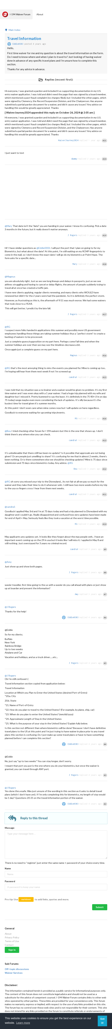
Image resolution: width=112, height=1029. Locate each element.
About (39, 14)
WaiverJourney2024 (68, 140)
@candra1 (10, 506)
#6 (105, 617)
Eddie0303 (18, 44)
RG (76, 418)
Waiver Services (14, 972)
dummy (74, 158)
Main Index (12, 30)
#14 (104, 418)
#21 (104, 140)
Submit (100, 907)
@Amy (8, 561)
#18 (104, 264)
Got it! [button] (102, 1020)
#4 (105, 744)
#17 (104, 314)
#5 (105, 663)
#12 (104, 469)
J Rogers (72, 235)
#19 (104, 235)
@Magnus (10, 276)
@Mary (8, 225)
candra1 (73, 377)
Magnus (73, 355)
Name (8, 868)
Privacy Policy (12, 937)
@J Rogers (10, 606)
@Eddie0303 (43, 247)
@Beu (8, 430)
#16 (104, 355)
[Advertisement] (56, 192)
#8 (105, 572)
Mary (74, 264)
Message (9, 828)
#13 (104, 440)
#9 (105, 549)
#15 (104, 377)
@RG (7, 326)
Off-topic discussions (17, 969)
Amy (76, 594)
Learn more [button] (23, 1022)
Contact (9, 944)
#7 (105, 594)
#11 (104, 494)
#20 (104, 159)
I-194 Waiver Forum (16, 14)
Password (10, 881)
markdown (26, 899)
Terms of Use (12, 941)
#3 (105, 775)
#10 (104, 524)
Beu (75, 469)
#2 (105, 804)
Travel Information (24, 38)
